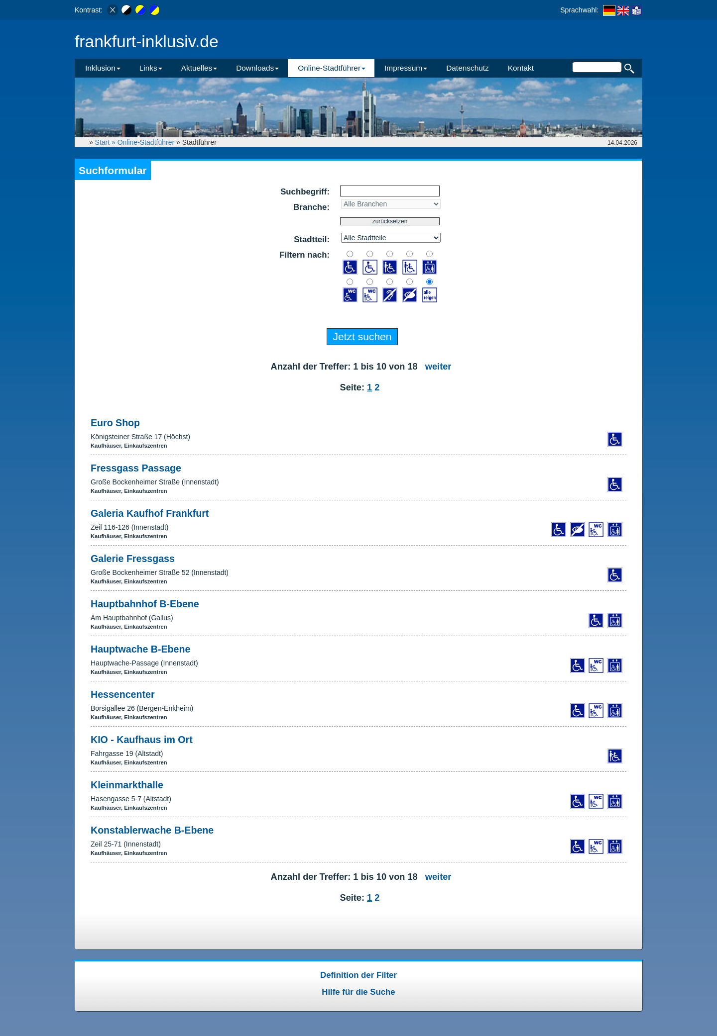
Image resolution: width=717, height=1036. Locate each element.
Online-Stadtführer (146, 142)
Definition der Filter (358, 975)
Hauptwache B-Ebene (140, 649)
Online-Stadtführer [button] (331, 68)
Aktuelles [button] (199, 68)
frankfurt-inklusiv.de (147, 41)
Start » (106, 142)
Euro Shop (115, 422)
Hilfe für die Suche (358, 992)
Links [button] (150, 68)
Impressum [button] (405, 68)
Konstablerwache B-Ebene (152, 830)
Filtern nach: (304, 255)
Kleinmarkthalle (127, 784)
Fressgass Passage (136, 468)
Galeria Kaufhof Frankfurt (150, 513)
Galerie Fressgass (133, 558)
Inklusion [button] (102, 68)
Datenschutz (467, 68)
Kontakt (521, 68)
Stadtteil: (312, 239)
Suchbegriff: (305, 191)
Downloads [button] (257, 68)
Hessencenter (123, 694)
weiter (438, 367)
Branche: (311, 207)
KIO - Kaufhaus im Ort (142, 739)
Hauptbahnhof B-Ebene (145, 603)
